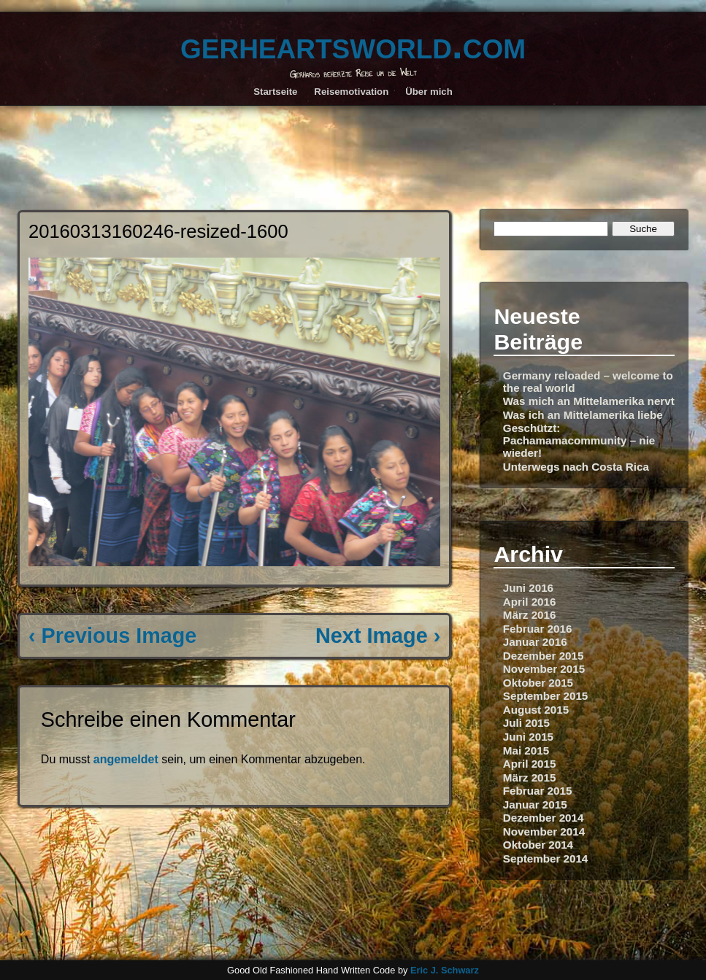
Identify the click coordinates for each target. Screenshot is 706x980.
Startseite (275, 91)
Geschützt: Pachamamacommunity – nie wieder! (579, 440)
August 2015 (536, 709)
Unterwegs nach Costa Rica (576, 466)
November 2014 (544, 831)
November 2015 (544, 669)
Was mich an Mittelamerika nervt (589, 401)
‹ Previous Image (112, 635)
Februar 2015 (537, 790)
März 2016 (529, 615)
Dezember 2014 (543, 817)
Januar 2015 (535, 804)
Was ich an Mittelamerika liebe (583, 415)
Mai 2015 (526, 750)
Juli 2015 (526, 723)
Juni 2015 (528, 736)
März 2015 (529, 777)
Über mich (429, 91)
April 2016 (529, 601)
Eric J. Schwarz (444, 970)
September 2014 (545, 858)
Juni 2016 (528, 588)
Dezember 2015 (543, 655)
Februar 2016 (537, 628)
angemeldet (125, 759)
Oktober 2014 (538, 844)
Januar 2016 (535, 642)
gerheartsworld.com (353, 44)
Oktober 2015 (538, 682)
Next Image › (377, 635)
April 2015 (529, 763)
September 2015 (545, 696)
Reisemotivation (351, 91)
